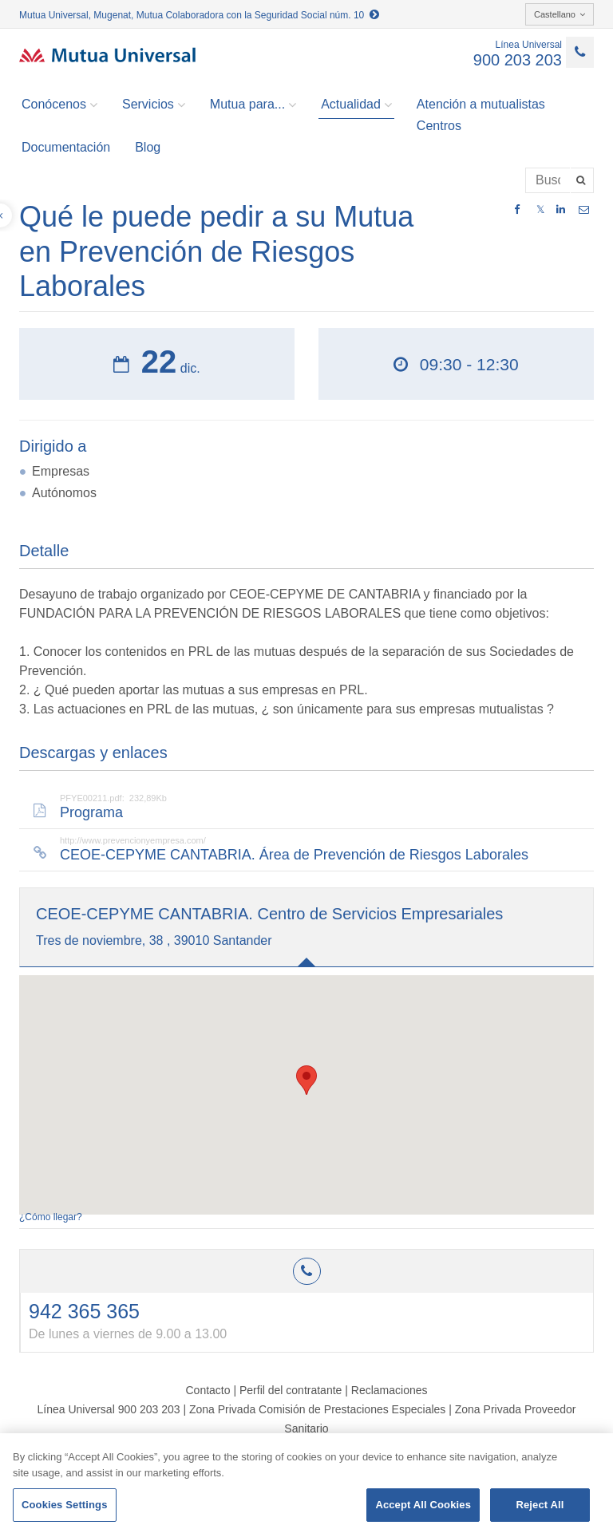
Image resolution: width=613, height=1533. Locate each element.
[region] (306, 1483)
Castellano (559, 14)
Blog (147, 147)
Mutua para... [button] (253, 104)
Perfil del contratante (290, 1390)
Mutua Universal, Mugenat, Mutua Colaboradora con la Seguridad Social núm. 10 (199, 15)
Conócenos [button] (59, 104)
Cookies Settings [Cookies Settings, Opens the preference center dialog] (65, 1505)
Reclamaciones (389, 1390)
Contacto (207, 1390)
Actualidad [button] (356, 104)
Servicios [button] (153, 104)
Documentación (66, 147)
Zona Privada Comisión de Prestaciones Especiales (317, 1409)
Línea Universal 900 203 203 (108, 1409)
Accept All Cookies (423, 1505)
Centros (439, 125)
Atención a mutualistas (481, 104)
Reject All (540, 1505)
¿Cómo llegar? (50, 1217)
